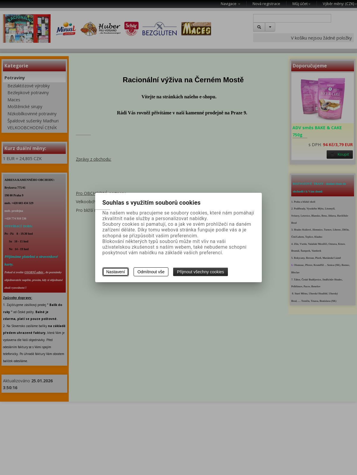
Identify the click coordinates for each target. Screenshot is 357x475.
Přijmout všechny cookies (200, 271)
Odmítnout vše (151, 271)
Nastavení (115, 271)
